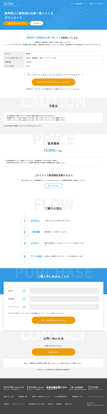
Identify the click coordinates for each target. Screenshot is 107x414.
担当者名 (11, 299)
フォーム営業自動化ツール (78, 3)
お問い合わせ (69, 404)
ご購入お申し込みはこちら (16, 23)
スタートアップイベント (95, 396)
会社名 (10, 291)
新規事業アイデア (77, 396)
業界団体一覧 (23, 396)
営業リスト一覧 (8, 396)
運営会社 (50, 404)
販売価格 (36, 23)
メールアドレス (13, 307)
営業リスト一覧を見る (96, 3)
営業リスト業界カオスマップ (41, 396)
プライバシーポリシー (45, 313)
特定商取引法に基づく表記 (36, 404)
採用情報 (58, 404)
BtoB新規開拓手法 (61, 396)
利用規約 (35, 313)
